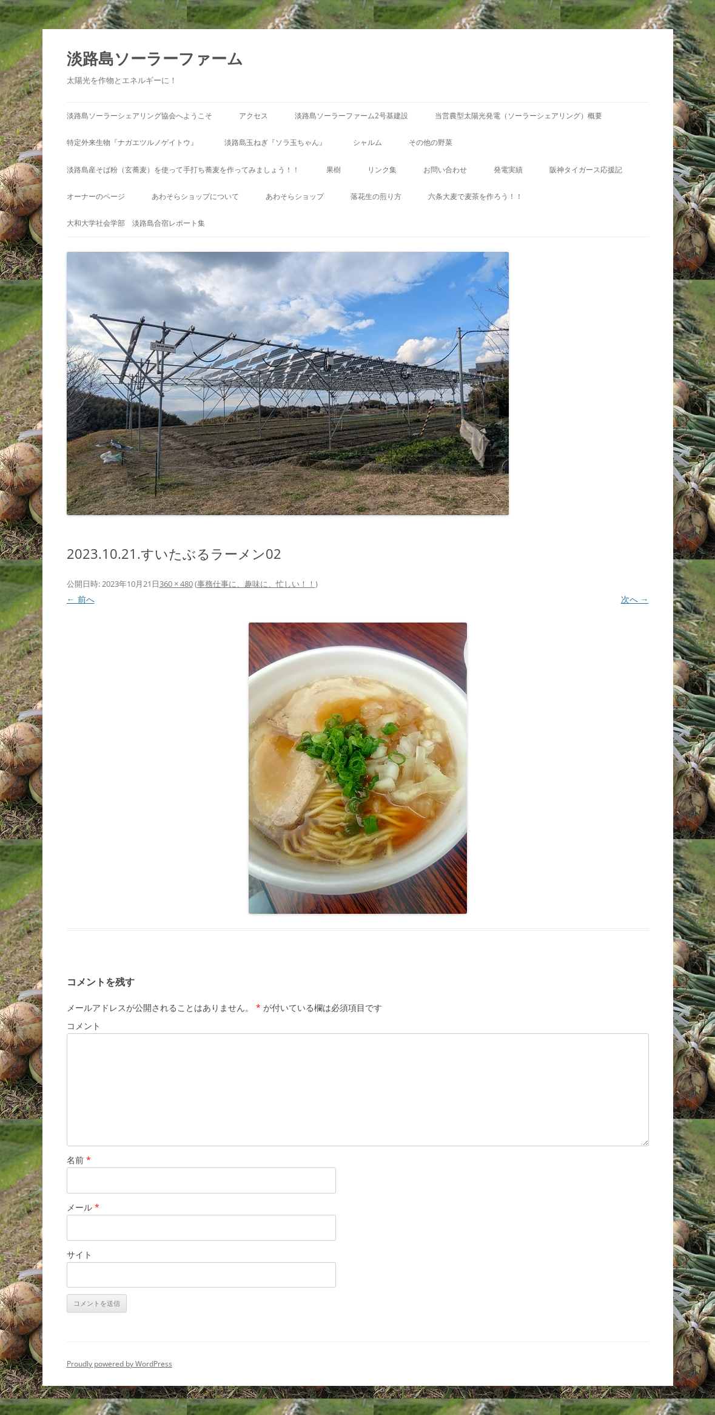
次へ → (635, 599)
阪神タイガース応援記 (585, 169)
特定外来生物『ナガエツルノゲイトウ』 (132, 142)
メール (83, 1207)
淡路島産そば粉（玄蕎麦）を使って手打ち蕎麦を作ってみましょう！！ (183, 169)
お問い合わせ (445, 169)
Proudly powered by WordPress (119, 1364)
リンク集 (382, 169)
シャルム (367, 142)
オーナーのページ (96, 196)
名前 (79, 1160)
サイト (79, 1254)
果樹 (333, 169)
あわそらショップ (295, 196)
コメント (84, 1026)
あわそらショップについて (195, 196)
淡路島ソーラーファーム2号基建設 (351, 115)
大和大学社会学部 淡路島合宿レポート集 (136, 223)
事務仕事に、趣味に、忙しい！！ (256, 583)
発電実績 (508, 169)
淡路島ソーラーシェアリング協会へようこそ (139, 115)
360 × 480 (176, 583)
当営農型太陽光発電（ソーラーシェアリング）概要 (518, 115)
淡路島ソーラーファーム (155, 58)
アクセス (253, 115)
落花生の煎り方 (376, 196)
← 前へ (81, 599)
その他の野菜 (430, 142)
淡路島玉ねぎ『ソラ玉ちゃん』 (275, 142)
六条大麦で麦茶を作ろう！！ (475, 196)
